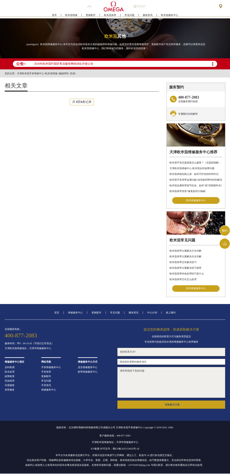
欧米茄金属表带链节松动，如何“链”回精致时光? (196, 185)
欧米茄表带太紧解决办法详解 (185, 256)
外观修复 (10, 385)
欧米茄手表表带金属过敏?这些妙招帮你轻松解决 (196, 179)
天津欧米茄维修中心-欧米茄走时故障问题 (192, 168)
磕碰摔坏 (64, 73)
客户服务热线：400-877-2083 (115, 436)
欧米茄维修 (71, 15)
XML (171, 427)
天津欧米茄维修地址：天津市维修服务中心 (28, 348)
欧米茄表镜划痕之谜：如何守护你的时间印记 (194, 174)
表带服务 (10, 390)
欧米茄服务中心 (169, 15)
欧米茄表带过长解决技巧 (183, 262)
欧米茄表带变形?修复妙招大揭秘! (188, 191)
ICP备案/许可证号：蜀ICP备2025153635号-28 (115, 449)
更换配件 (91, 15)
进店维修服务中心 (87, 367)
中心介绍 (152, 313)
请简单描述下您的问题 (171, 382)
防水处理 (10, 372)
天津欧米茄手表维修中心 (30, 73)
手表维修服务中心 (51, 367)
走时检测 (10, 367)
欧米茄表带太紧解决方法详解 (185, 251)
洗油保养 (10, 381)
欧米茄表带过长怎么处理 (183, 279)
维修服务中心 (75, 313)
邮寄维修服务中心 (87, 372)
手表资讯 (46, 385)
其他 (72, 73)
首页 (54, 15)
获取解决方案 (172, 405)
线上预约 (171, 313)
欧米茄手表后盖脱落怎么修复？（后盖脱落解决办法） (196, 162)
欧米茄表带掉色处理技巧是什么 (187, 273)
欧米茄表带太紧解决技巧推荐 (185, 268)
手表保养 (46, 372)
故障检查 (10, 376)
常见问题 (129, 15)
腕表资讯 (148, 15)
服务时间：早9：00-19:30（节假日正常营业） (29, 344)
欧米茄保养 (110, 15)
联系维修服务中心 (196, 200)
